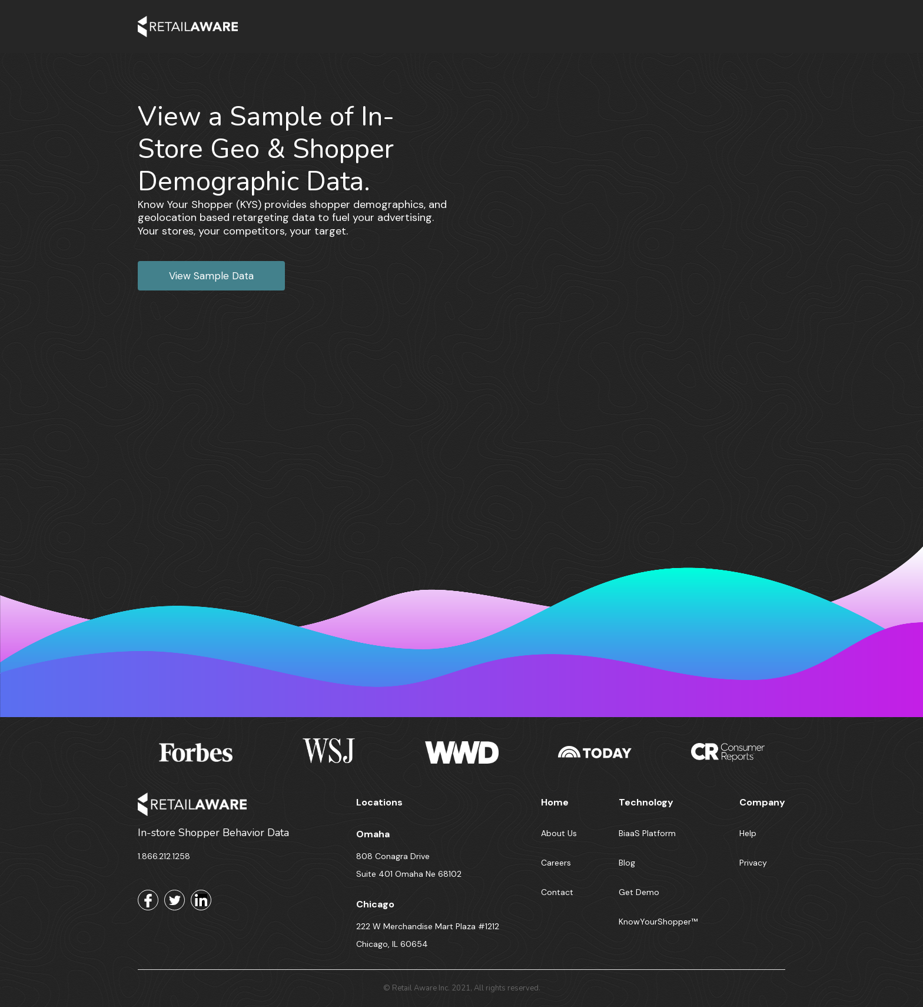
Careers (556, 862)
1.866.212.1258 (164, 856)
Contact (557, 892)
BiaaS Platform (647, 833)
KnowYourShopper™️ (658, 921)
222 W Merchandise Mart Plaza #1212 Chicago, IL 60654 (427, 935)
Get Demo (639, 892)
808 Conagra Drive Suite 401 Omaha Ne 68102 (409, 865)
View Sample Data (211, 275)
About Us (559, 833)
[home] (188, 26)
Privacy (753, 862)
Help (747, 833)
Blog (627, 862)
